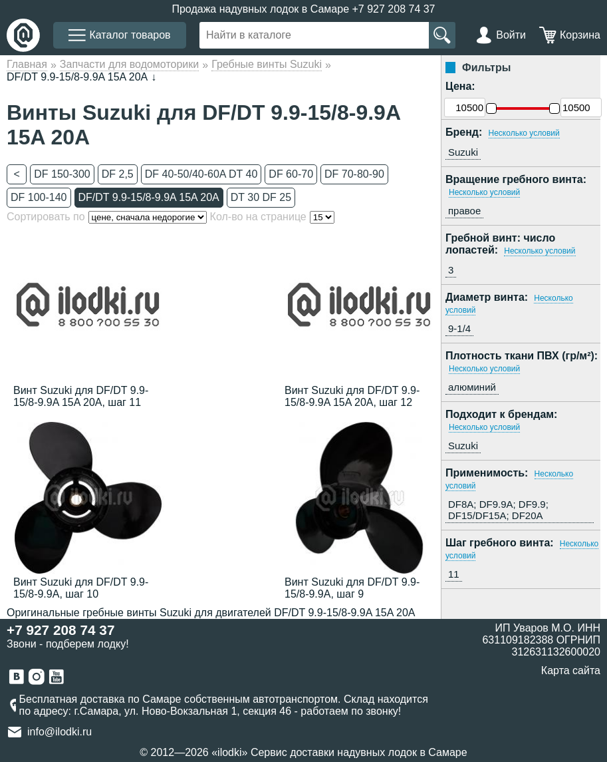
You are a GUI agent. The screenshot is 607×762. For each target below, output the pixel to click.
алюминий (472, 387)
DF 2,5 (118, 174)
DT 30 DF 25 (261, 197)
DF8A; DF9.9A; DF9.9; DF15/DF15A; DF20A (498, 509)
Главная (27, 64)
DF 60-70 (291, 174)
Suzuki (463, 152)
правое (464, 210)
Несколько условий (524, 133)
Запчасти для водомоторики (129, 64)
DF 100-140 (39, 197)
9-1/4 (459, 328)
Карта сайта (570, 670)
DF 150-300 (62, 174)
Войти (511, 35)
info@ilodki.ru (59, 731)
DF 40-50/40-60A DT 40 (201, 174)
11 (453, 574)
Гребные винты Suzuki (266, 64)
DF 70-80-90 (354, 174)
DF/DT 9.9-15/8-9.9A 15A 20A (148, 197)
